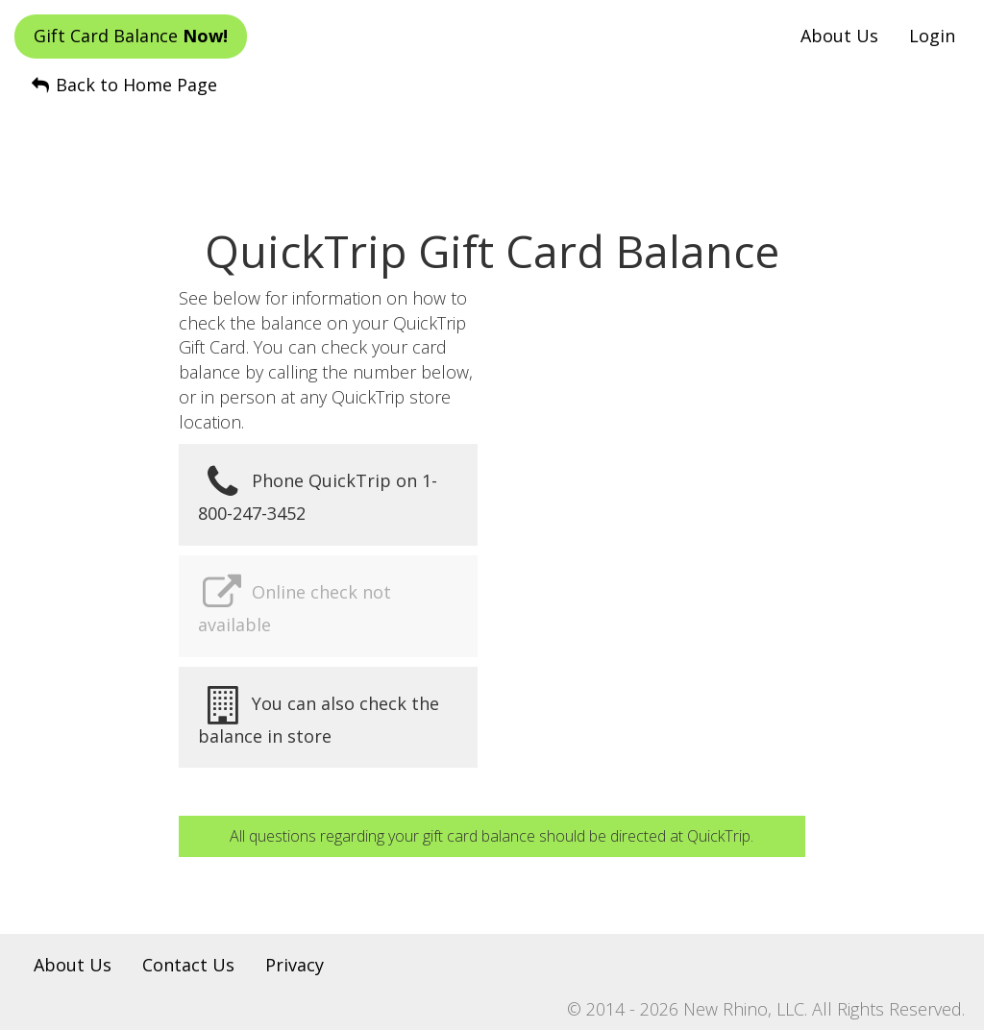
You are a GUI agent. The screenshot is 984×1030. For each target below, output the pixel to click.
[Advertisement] (492, 145)
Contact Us (188, 964)
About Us (839, 35)
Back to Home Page (123, 84)
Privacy (294, 964)
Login (932, 35)
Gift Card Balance (131, 35)
